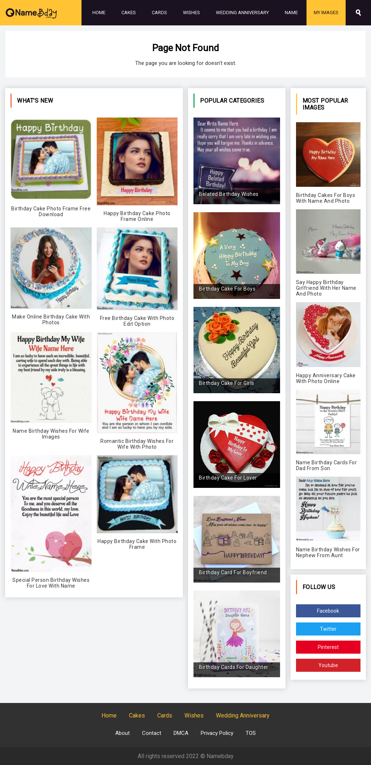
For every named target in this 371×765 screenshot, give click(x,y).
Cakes (128, 12)
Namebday (220, 756)
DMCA (181, 733)
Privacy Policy (217, 733)
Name (291, 12)
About (122, 733)
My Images (326, 12)
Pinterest (328, 647)
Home (98, 12)
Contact (151, 733)
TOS (251, 733)
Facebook (328, 611)
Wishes (191, 12)
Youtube (328, 665)
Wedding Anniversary (242, 12)
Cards (159, 12)
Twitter (328, 629)
